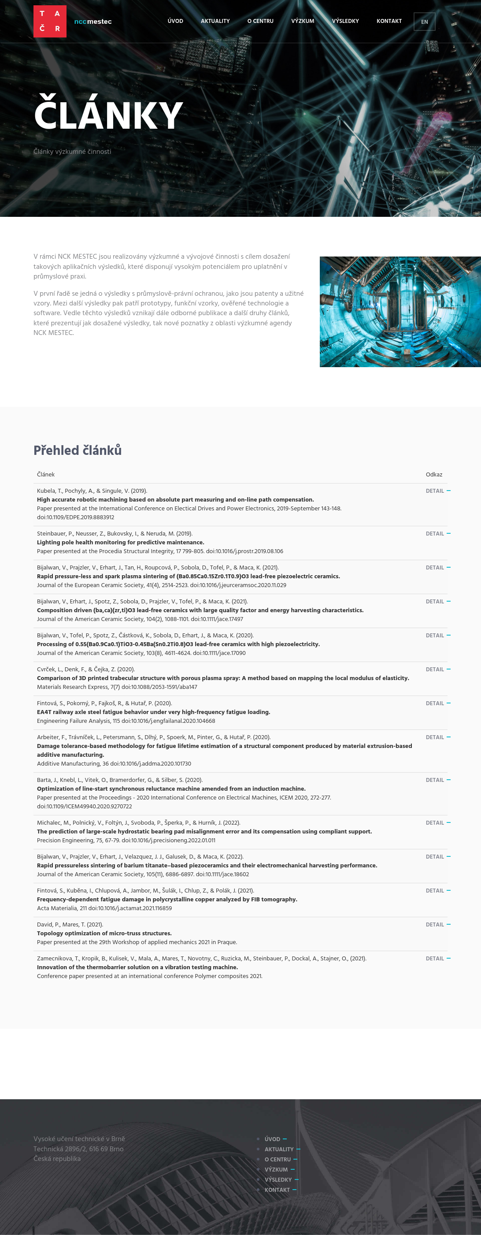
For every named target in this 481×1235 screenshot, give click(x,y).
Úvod (175, 21)
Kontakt (389, 21)
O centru (261, 21)
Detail (435, 491)
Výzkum (302, 21)
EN (424, 22)
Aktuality (215, 21)
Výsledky (345, 21)
